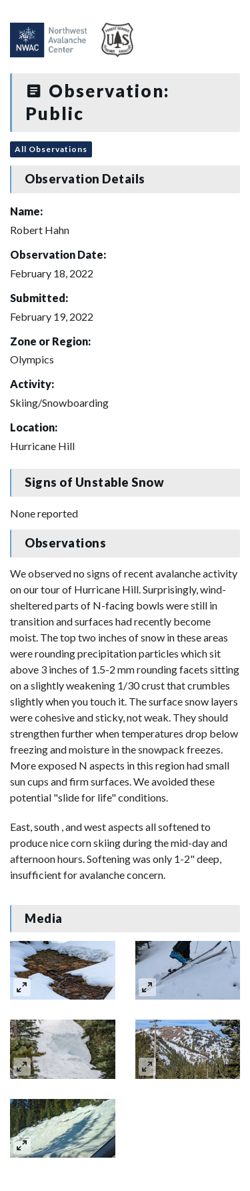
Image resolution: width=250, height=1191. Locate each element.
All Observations (51, 149)
